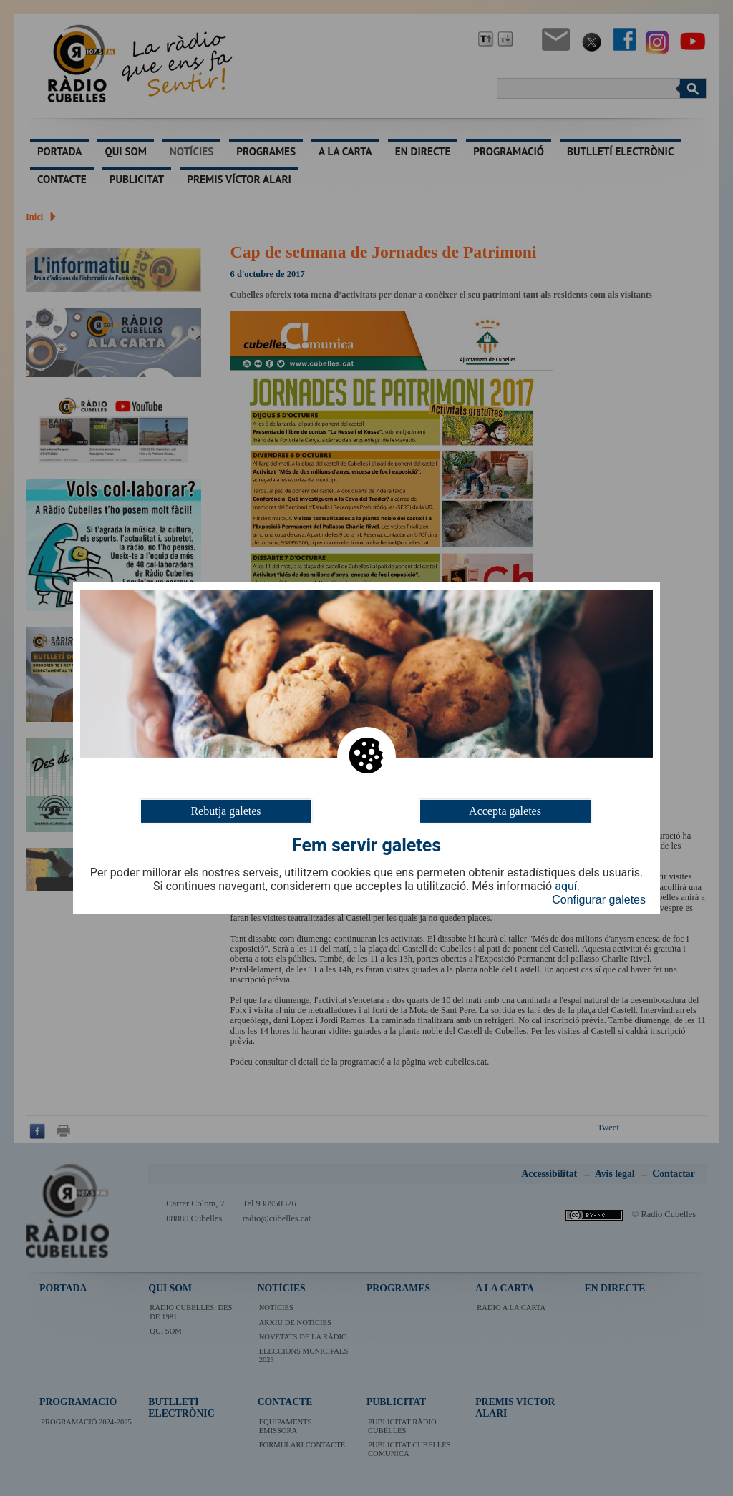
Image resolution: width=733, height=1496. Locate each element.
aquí (566, 886)
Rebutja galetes (225, 810)
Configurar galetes (599, 900)
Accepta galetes (505, 810)
